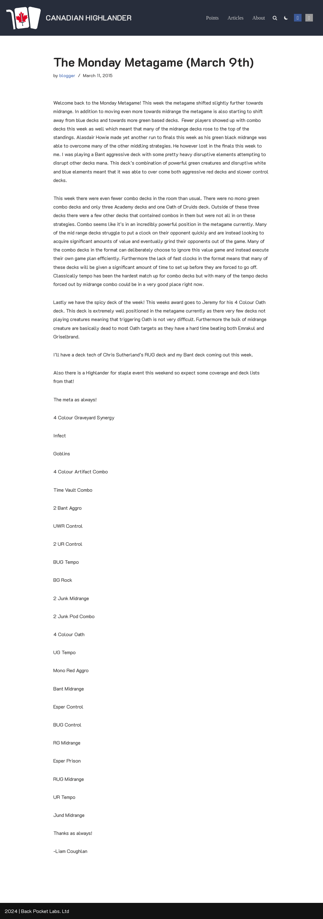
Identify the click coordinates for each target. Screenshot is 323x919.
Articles (235, 18)
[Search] (275, 17)
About (258, 18)
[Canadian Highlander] (68, 18)
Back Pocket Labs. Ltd (45, 911)
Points (212, 18)
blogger (67, 75)
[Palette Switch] (286, 17)
